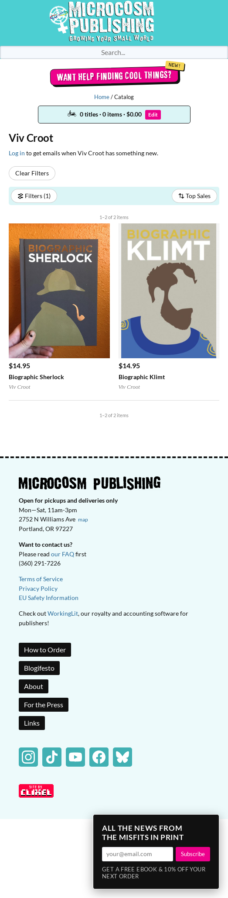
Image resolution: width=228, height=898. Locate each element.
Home (101, 96)
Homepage (114, 23)
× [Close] (210, 824)
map (83, 519)
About (33, 686)
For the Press (43, 704)
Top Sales (194, 195)
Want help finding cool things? (114, 76)
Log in (17, 153)
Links (32, 723)
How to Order (45, 649)
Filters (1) (34, 195)
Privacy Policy (38, 588)
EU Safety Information (48, 597)
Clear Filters (32, 173)
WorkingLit (63, 613)
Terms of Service (41, 579)
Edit (153, 114)
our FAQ (62, 554)
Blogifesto (39, 668)
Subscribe (193, 853)
